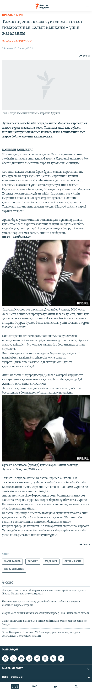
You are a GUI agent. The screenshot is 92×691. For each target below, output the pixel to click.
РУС (34, 686)
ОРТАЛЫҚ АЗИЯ (12, 15)
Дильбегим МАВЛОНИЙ (17, 41)
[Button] (84, 56)
